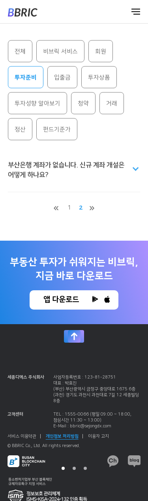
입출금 (62, 78)
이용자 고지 (98, 436)
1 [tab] (63, 468)
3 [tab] (85, 468)
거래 (111, 104)
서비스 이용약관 (24, 436)
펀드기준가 (57, 130)
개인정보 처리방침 (64, 436)
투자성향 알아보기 (37, 104)
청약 (83, 104)
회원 (100, 52)
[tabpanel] (74, 422)
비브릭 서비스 (60, 52)
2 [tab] (74, 468)
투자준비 (26, 78)
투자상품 (99, 78)
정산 (20, 130)
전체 (20, 52)
